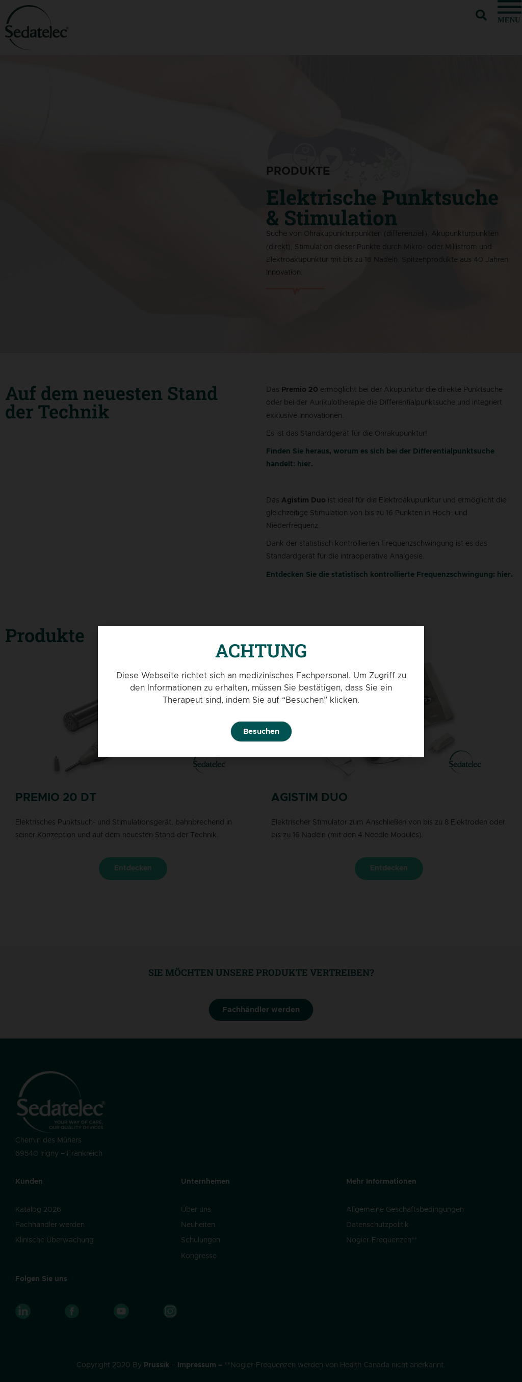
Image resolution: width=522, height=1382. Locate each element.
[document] (261, 691)
